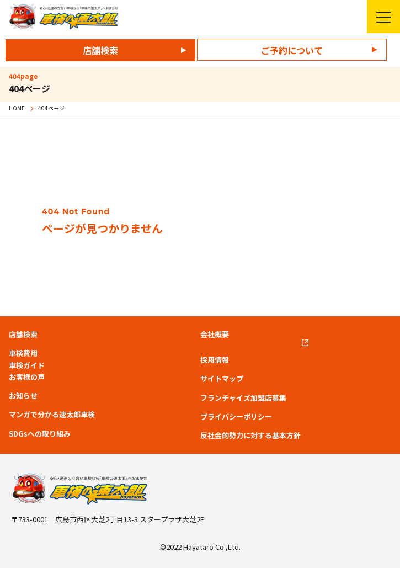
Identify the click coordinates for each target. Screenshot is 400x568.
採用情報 (214, 360)
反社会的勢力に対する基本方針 (250, 435)
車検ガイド (27, 365)
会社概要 (214, 334)
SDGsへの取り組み (40, 434)
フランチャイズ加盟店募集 (243, 398)
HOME (17, 108)
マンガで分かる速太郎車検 (52, 415)
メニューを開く (379, 16)
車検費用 (23, 353)
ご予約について (292, 50)
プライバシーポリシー (236, 417)
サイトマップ (221, 379)
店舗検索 (100, 50)
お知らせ (23, 396)
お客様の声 (27, 377)
